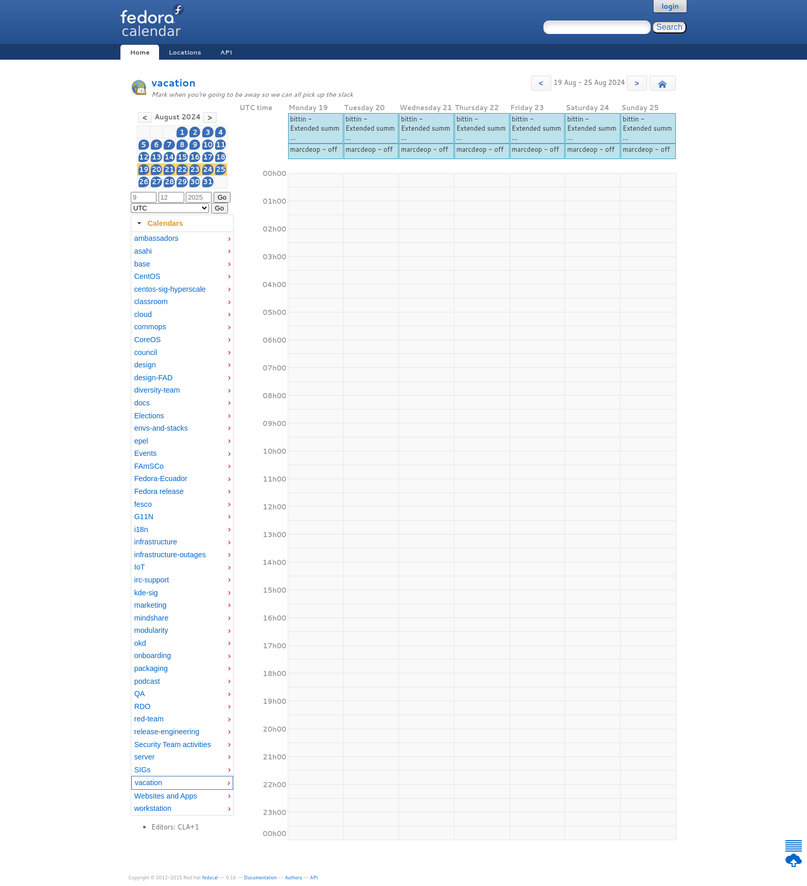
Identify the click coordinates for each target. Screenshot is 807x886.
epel (141, 441)
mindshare (151, 618)
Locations (185, 52)
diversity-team (157, 390)
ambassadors (156, 238)
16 (195, 157)
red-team (149, 719)
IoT (139, 567)
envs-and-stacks (161, 428)
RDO (142, 706)
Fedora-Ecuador (160, 478)
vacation (173, 83)
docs (142, 403)
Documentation (260, 877)
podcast (147, 681)
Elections (149, 416)
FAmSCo (149, 466)
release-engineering (166, 732)
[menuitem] (182, 238)
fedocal (210, 877)
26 (144, 181)
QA (139, 693)
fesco (143, 504)
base (142, 264)
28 (169, 181)
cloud (143, 314)
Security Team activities (172, 744)
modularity (151, 630)
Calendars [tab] (159, 223)
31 (208, 181)
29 (182, 181)
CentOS (147, 276)
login (670, 6)
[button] (541, 83)
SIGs (142, 770)
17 (208, 157)
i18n (141, 529)
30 (195, 181)
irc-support (151, 580)
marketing (150, 605)
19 (144, 169)
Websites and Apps (165, 796)
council (145, 352)
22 (182, 169)
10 (208, 144)
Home (139, 52)
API (226, 52)
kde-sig (146, 593)
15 (182, 157)
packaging (151, 668)
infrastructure (155, 542)
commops (150, 327)
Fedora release (159, 491)
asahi (143, 251)
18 (221, 157)
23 (195, 169)
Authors (293, 877)
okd (140, 643)
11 (221, 144)
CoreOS (147, 339)
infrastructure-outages (170, 555)
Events (145, 453)
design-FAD (153, 378)
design (145, 365)
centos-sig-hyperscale (170, 289)
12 (144, 157)
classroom (151, 301)
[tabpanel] (182, 524)
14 (169, 157)
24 (208, 169)
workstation (152, 808)
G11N (143, 516)
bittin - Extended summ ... (314, 128)
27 (157, 181)
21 (169, 169)
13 (157, 157)
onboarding (152, 655)
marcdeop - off (313, 149)
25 (221, 169)
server (144, 757)
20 (157, 169)
